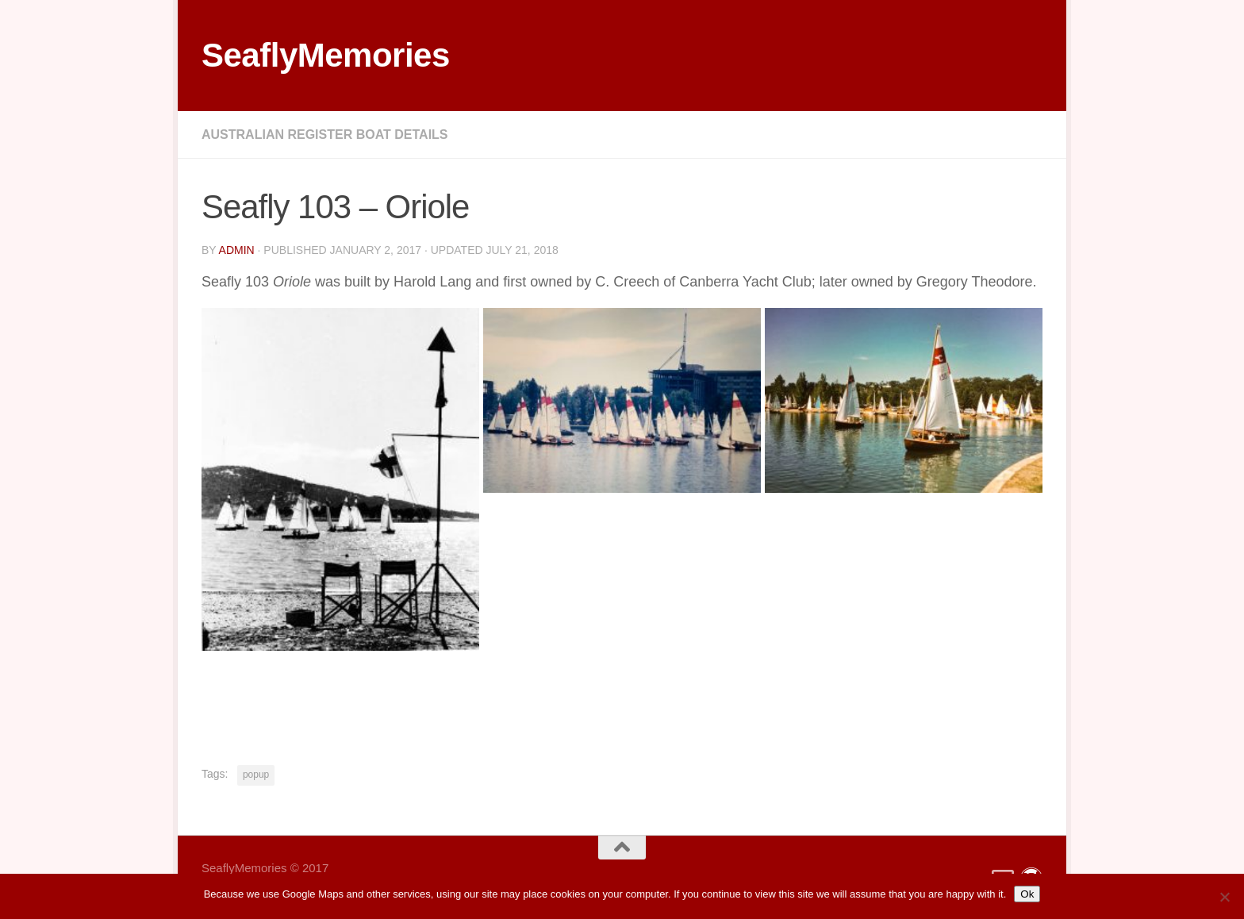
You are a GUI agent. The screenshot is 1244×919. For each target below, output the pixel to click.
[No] (1224, 897)
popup (256, 774)
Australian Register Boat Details (325, 134)
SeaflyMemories (326, 55)
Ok (1027, 894)
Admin (237, 250)
